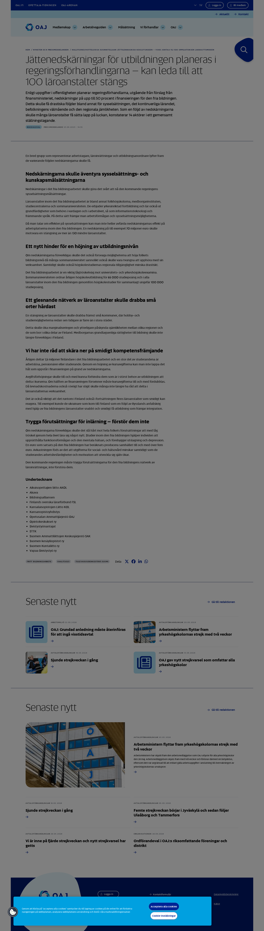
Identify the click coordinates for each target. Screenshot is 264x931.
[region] (112, 911)
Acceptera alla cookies (164, 906)
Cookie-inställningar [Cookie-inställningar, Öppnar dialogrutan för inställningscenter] (164, 915)
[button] (13, 912)
